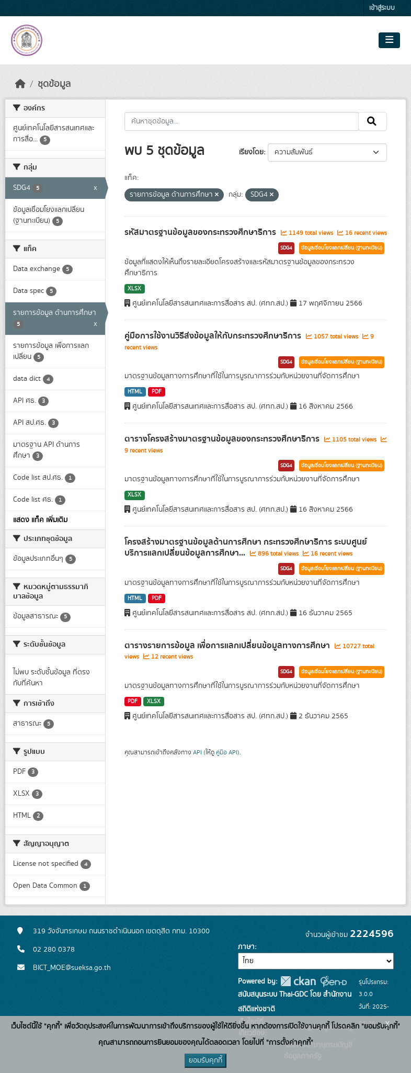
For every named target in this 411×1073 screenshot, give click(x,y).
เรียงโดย (251, 152)
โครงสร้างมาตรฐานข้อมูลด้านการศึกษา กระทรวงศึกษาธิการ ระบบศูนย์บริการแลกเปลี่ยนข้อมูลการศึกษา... (245, 547)
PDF (157, 392)
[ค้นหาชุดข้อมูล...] (241, 121)
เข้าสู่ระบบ (382, 8)
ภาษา (246, 947)
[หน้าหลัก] (20, 84)
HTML (135, 392)
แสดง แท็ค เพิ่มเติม (40, 520)
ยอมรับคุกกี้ (205, 1060)
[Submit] (372, 121)
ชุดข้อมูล (54, 84)
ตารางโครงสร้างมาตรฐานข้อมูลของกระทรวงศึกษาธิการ (223, 439)
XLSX (134, 289)
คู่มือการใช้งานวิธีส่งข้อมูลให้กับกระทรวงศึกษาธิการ (213, 336)
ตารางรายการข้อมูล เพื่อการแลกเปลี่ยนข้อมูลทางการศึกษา (228, 645)
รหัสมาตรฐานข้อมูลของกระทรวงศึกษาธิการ (201, 232)
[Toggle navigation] (389, 40)
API (197, 752)
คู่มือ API (226, 752)
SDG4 (286, 248)
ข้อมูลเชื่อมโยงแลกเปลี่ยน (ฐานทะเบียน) (341, 248)
